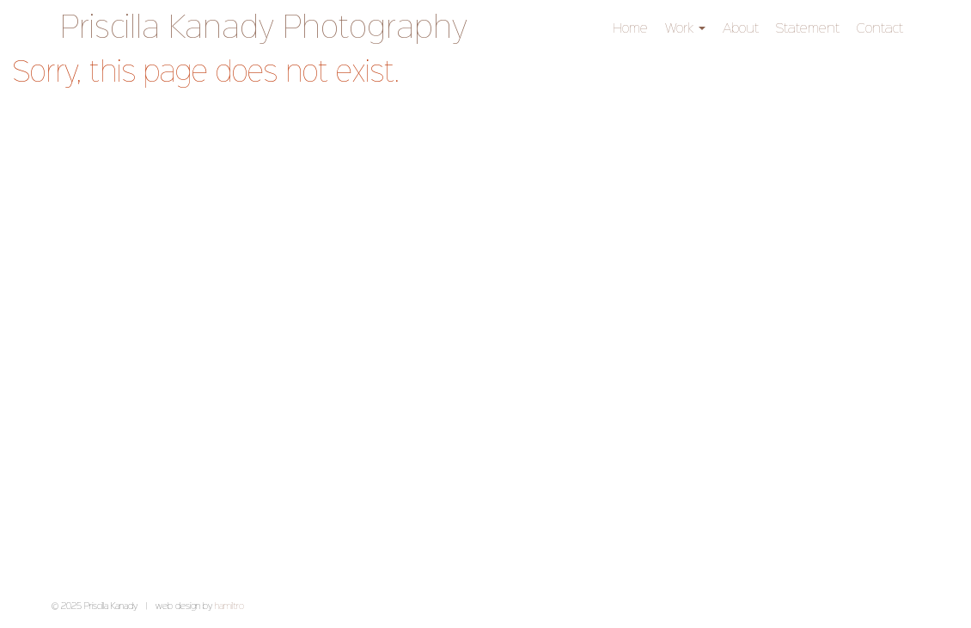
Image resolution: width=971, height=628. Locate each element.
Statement (808, 28)
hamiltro (229, 606)
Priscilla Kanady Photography (263, 29)
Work (685, 28)
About (741, 28)
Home (630, 28)
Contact (880, 28)
